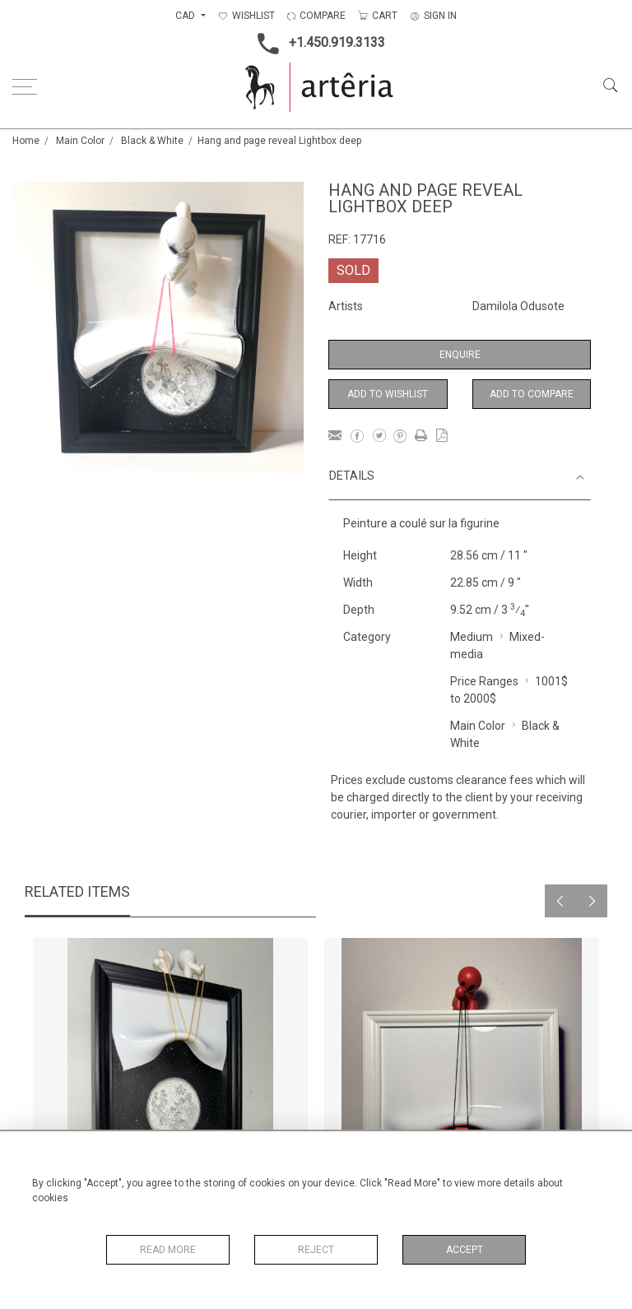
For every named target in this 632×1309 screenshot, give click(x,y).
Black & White (152, 140)
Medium (471, 636)
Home (26, 140)
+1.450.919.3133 (316, 43)
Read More (168, 1250)
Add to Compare (532, 394)
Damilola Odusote (518, 306)
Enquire (460, 354)
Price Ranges (484, 681)
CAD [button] (186, 15)
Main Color (80, 140)
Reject (316, 1250)
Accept (464, 1250)
